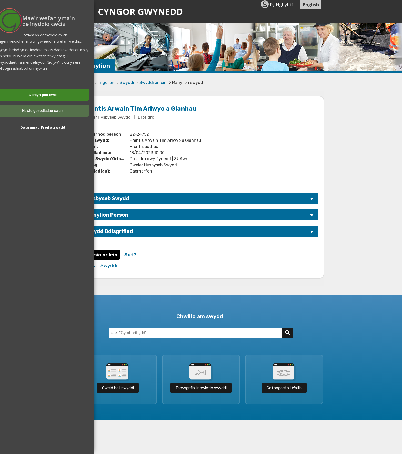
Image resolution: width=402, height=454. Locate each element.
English (311, 5)
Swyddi (127, 82)
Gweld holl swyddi (118, 388)
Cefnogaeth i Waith (284, 388)
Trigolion (106, 82)
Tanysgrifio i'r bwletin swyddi (201, 388)
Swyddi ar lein (153, 82)
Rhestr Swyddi (100, 265)
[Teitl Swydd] (195, 333)
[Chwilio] (287, 333)
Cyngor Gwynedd (132, 11)
